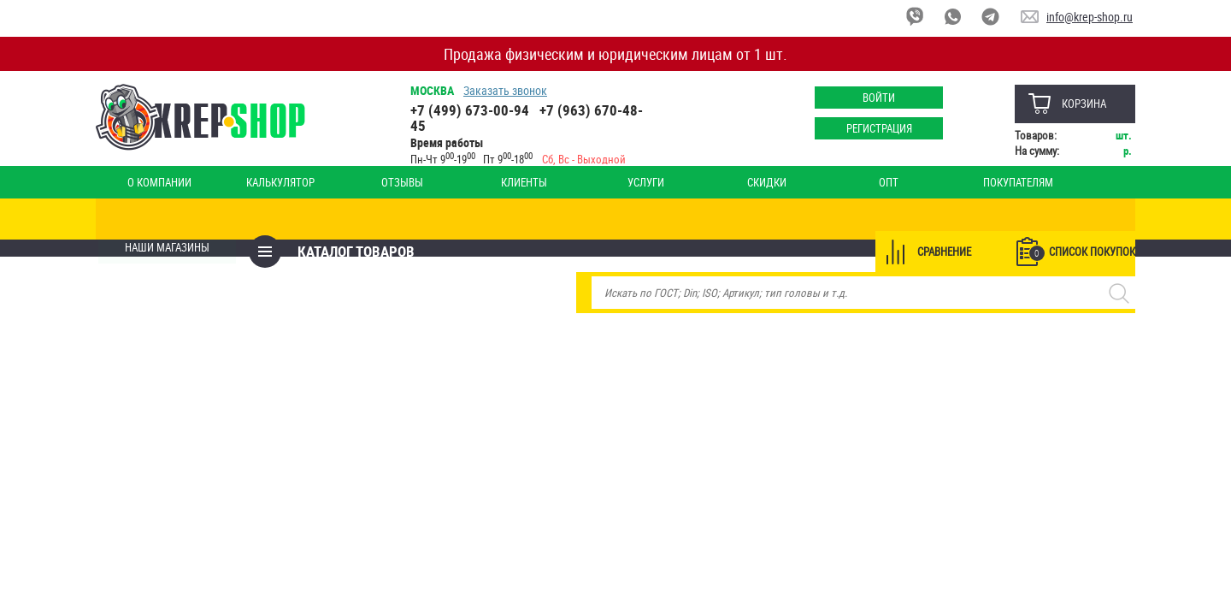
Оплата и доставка (959, 182)
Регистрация (877, 128)
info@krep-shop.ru (1089, 17)
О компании (148, 182)
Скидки (639, 182)
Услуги (541, 182)
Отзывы (345, 182)
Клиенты (443, 182)
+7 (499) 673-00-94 (471, 110)
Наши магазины (1073, 182)
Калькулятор (246, 182)
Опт (738, 182)
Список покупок (1080, 219)
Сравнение (942, 219)
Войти (876, 97)
